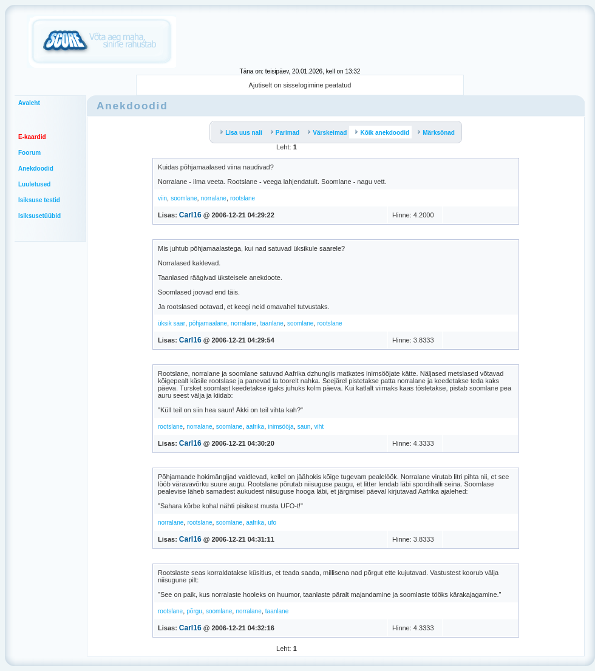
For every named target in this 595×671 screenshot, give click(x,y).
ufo (272, 522)
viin (162, 198)
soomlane (184, 198)
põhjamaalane (208, 323)
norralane (213, 198)
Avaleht (29, 103)
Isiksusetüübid (39, 216)
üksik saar (171, 323)
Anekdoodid (35, 168)
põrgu (194, 611)
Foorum (29, 152)
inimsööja (280, 426)
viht (319, 426)
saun (304, 426)
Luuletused (34, 184)
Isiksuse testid (39, 200)
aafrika (255, 426)
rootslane (242, 198)
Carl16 (190, 215)
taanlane (271, 323)
